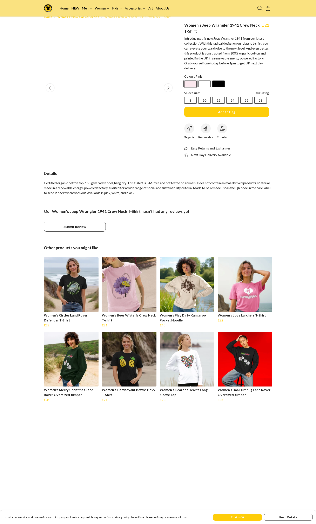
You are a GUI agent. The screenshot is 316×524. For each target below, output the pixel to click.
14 (232, 105)
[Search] (260, 8)
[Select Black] (218, 88)
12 (218, 105)
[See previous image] (50, 93)
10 (204, 105)
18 (260, 105)
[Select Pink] (190, 88)
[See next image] (168, 93)
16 (246, 105)
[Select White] (204, 88)
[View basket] (268, 8)
